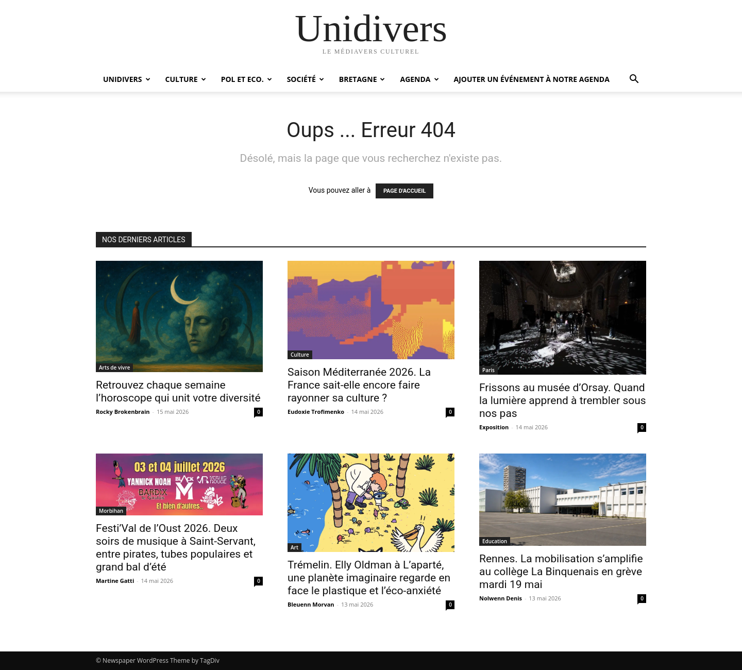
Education (494, 541)
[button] (633, 80)
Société (305, 79)
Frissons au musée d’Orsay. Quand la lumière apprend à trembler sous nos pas (562, 400)
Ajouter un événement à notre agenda (532, 79)
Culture (185, 79)
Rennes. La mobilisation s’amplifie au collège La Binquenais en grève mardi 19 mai (561, 571)
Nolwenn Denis (500, 598)
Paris (488, 370)
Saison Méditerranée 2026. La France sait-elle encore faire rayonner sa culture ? (359, 385)
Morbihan (111, 510)
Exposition (494, 427)
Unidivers (126, 79)
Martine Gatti (115, 580)
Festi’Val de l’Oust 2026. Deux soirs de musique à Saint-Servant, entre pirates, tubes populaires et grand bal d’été (176, 547)
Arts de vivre (114, 367)
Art (294, 547)
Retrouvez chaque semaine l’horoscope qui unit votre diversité (178, 391)
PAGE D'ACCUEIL (404, 191)
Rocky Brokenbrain (123, 411)
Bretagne (362, 79)
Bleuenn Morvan (311, 604)
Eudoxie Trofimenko (316, 411)
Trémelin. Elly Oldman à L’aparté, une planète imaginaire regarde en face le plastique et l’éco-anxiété (369, 578)
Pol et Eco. (246, 79)
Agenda (419, 79)
